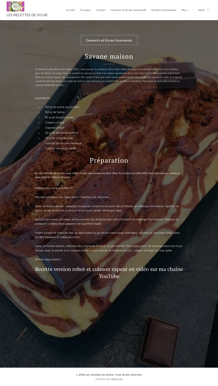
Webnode (117, 379)
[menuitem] (71, 10)
